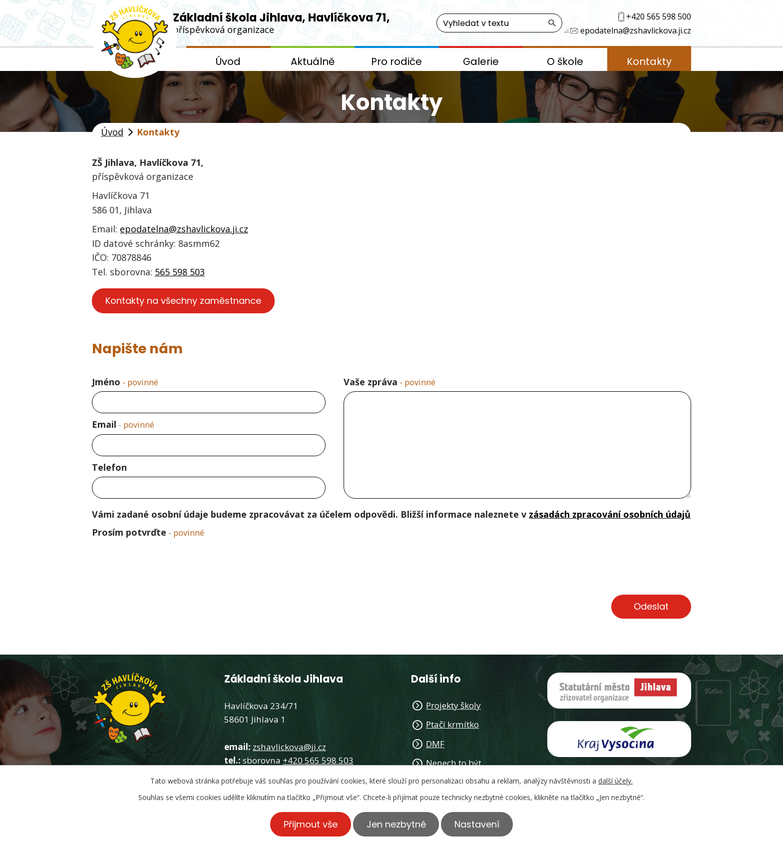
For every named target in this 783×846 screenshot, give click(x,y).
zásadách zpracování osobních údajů (610, 514)
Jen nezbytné (396, 824)
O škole (565, 61)
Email (123, 424)
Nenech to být (453, 763)
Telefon (109, 467)
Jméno (125, 382)
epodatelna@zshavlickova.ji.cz (184, 229)
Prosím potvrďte (148, 532)
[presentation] (168, 566)
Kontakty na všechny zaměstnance (183, 300)
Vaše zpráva (389, 382)
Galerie (481, 61)
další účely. (615, 781)
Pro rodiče (396, 61)
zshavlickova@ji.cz (289, 747)
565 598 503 (180, 272)
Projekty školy (453, 705)
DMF (435, 744)
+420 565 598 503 (318, 760)
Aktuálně (313, 61)
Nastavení (477, 824)
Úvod (228, 61)
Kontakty (649, 61)
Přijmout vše (311, 824)
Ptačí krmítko (452, 724)
